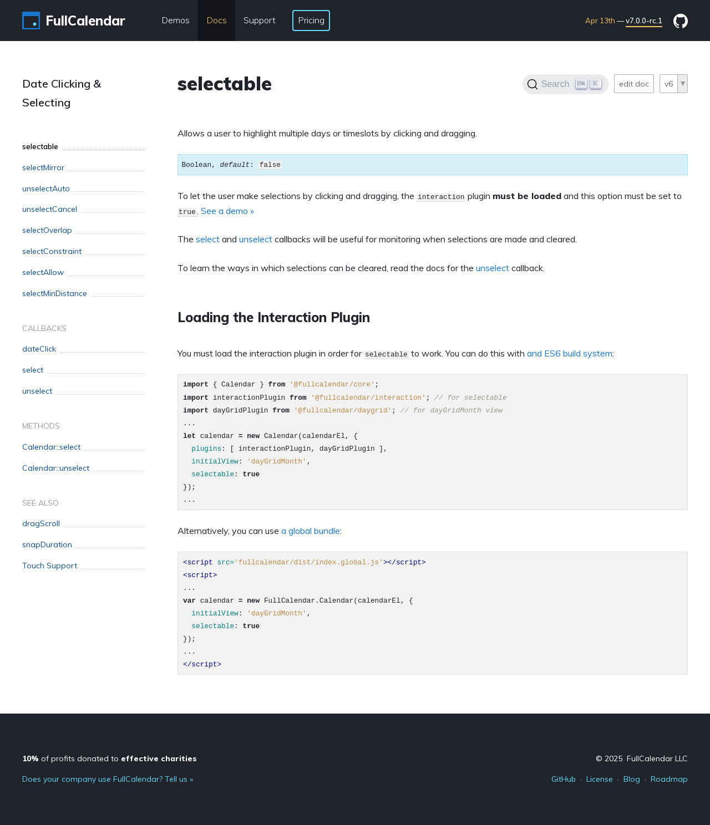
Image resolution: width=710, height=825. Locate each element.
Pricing (311, 20)
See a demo (224, 210)
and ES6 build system (569, 353)
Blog (631, 779)
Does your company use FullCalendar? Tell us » (107, 779)
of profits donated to (109, 758)
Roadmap (669, 779)
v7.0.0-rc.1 (644, 20)
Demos (175, 20)
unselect (255, 239)
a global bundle (310, 530)
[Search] (565, 84)
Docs (216, 20)
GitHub (563, 779)
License (599, 779)
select (208, 239)
